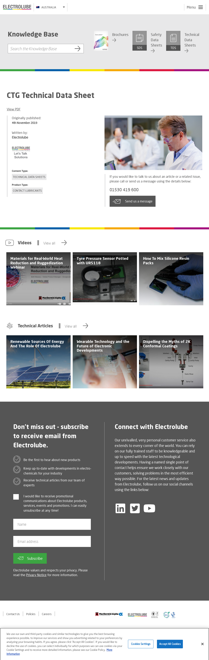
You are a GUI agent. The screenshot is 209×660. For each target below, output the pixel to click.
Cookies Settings (140, 646)
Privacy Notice (36, 575)
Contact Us (13, 614)
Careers (47, 614)
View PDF (14, 109)
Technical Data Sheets (29, 177)
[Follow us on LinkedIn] (120, 508)
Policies (31, 614)
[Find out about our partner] (109, 614)
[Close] (202, 646)
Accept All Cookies (169, 646)
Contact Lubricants (27, 190)
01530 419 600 (124, 189)
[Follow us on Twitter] (135, 508)
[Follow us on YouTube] (149, 508)
